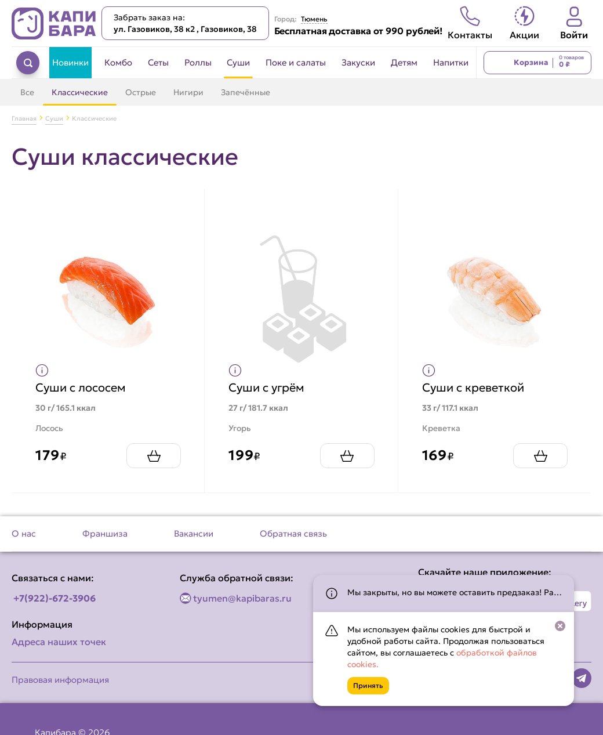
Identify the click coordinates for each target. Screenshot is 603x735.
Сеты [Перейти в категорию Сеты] (158, 62)
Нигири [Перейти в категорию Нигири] (188, 92)
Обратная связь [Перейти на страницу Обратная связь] (293, 533)
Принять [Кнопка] (368, 685)
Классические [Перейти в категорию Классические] (80, 92)
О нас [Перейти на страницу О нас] (24, 533)
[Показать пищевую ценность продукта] (42, 370)
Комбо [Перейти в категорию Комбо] (118, 62)
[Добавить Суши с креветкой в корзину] (540, 455)
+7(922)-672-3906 (54, 598)
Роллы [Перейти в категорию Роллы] (198, 62)
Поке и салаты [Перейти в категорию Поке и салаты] (296, 62)
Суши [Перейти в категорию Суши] (238, 62)
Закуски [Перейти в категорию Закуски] (358, 62)
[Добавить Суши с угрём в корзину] (347, 455)
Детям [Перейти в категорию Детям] (404, 62)
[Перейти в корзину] (537, 62)
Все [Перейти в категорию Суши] (27, 92)
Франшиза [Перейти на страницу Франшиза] (105, 533)
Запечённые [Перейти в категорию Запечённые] (245, 92)
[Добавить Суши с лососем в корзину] (153, 455)
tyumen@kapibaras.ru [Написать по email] (242, 598)
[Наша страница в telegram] (581, 678)
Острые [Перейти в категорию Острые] (140, 92)
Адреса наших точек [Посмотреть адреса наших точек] (59, 641)
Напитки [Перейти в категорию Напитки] (450, 62)
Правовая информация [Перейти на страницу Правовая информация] (60, 679)
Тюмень (314, 19)
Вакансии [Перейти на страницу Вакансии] (193, 533)
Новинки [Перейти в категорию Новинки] (70, 62)
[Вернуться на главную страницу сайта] (54, 23)
